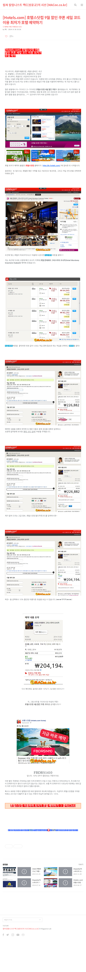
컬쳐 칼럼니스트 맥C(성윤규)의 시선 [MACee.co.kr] (35, 5)
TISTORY (6, 958)
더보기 (81, 897)
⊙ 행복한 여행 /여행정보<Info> (12, 27)
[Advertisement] (24, 856)
